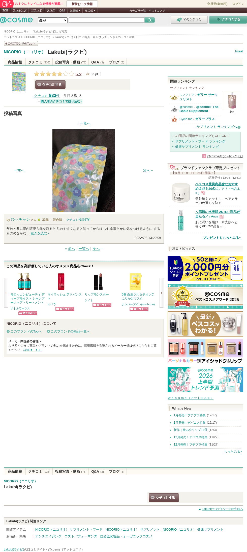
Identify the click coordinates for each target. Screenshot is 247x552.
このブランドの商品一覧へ (70, 331)
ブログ (51, 10)
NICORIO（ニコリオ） (25, 52)
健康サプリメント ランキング (197, 147)
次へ (146, 170)
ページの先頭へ (222, 509)
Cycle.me (185, 119)
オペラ (52, 304)
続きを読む (39, 233)
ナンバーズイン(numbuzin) (138, 304)
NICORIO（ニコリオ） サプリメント (133, 529)
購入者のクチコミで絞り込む (60, 101)
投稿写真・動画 (70, 62)
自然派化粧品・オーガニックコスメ (126, 536)
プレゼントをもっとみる (221, 238)
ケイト (89, 300)
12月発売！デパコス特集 (190, 437)
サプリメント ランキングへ (217, 127)
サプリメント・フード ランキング (200, 141)
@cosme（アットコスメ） (66, 549)
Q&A (62, 10)
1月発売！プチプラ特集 (190, 415)
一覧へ (85, 123)
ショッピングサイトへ (27, 313)
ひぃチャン (20, 219)
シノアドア (187, 95)
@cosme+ (186, 107)
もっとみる (232, 452)
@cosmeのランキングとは (225, 156)
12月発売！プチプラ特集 (190, 444)
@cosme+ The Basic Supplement (199, 109)
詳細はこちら (32, 350)
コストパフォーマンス (81, 536)
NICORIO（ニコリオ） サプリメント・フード (69, 529)
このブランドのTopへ (26, 331)
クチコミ (39, 62)
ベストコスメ (157, 10)
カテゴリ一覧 (137, 10)
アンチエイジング (48, 536)
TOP (5, 10)
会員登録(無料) (217, 4)
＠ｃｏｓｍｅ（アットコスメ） (190, 398)
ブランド (36, 10)
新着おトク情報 (82, 4)
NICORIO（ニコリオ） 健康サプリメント (193, 529)
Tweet (238, 51)
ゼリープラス (205, 119)
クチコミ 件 (47, 96)
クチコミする (50, 84)
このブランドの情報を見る (21, 43)
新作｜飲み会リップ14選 (190, 430)
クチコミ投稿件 (78, 220)
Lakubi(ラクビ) (67, 52)
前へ (20, 170)
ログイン (238, 4)
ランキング (19, 10)
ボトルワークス (20, 308)
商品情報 (15, 62)
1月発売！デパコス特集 (190, 422)
